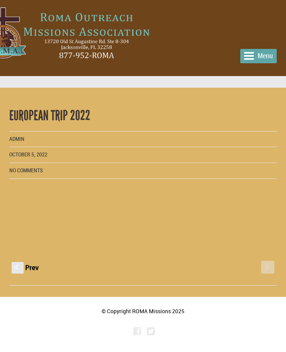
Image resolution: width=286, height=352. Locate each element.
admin (16, 139)
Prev (25, 267)
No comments (26, 170)
